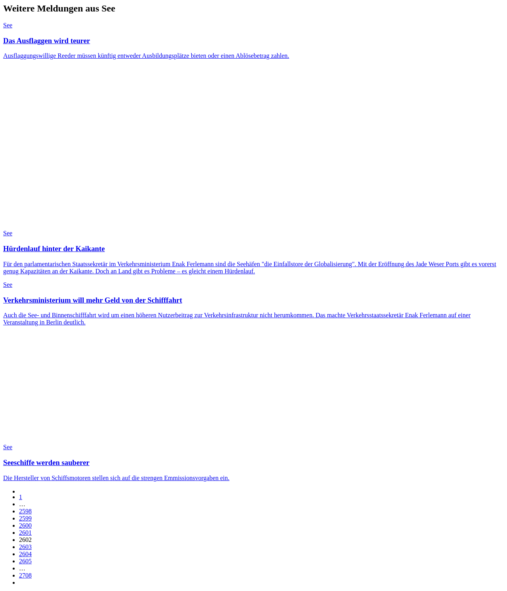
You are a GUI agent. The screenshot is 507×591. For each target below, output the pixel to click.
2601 (25, 532)
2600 (25, 525)
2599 (25, 518)
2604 (25, 554)
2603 (25, 546)
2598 (25, 511)
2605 (25, 561)
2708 (25, 575)
